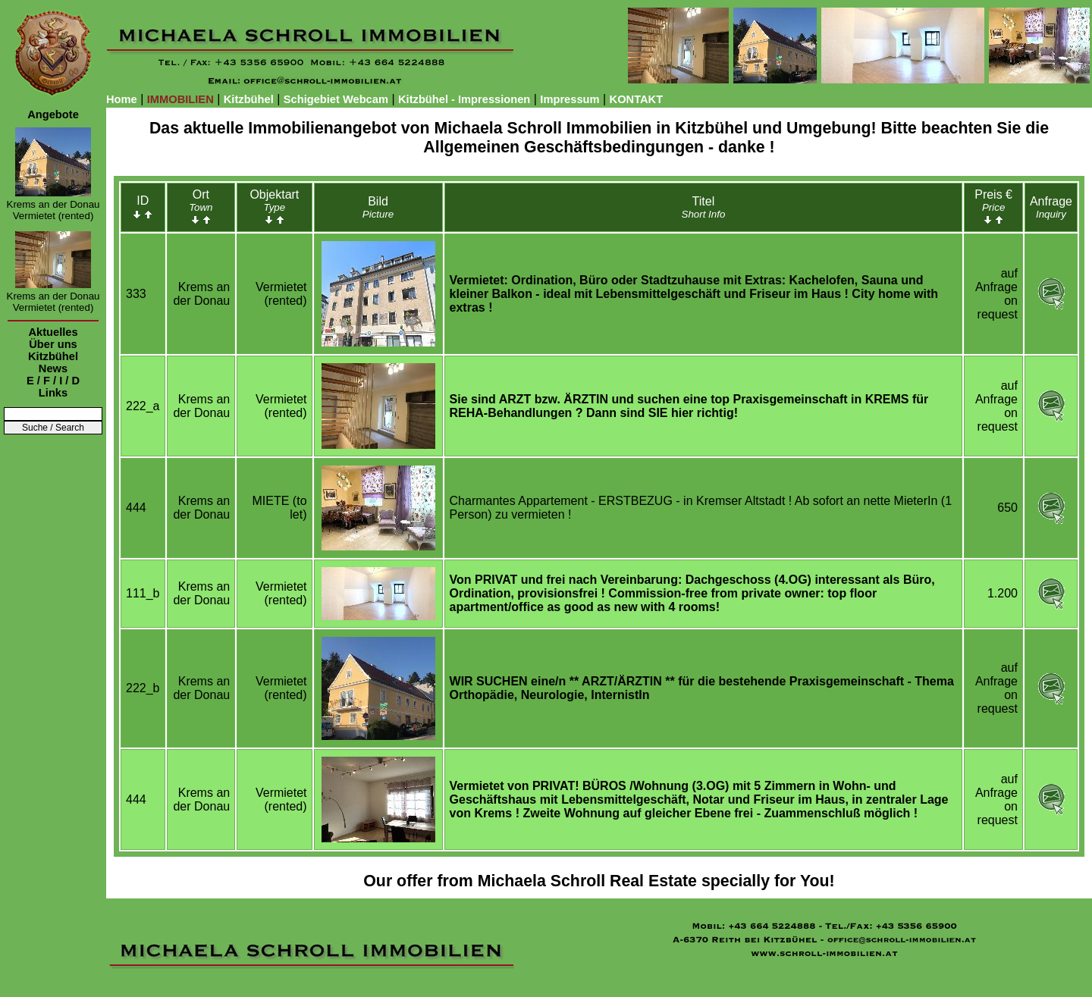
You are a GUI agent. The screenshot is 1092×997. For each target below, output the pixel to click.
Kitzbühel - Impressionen (464, 99)
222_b (143, 688)
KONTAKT (637, 99)
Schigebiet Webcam (336, 99)
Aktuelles (52, 332)
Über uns (53, 344)
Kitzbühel (249, 99)
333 (136, 293)
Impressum (569, 99)
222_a (143, 406)
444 (136, 507)
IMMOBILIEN (180, 99)
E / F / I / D (53, 381)
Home (121, 99)
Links (53, 393)
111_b (143, 593)
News (53, 368)
